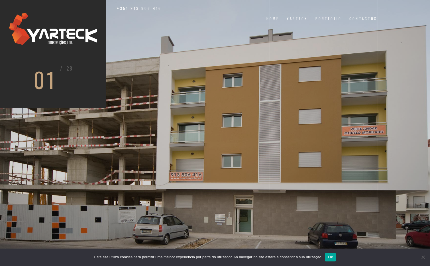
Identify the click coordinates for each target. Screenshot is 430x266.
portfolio (328, 18)
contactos (363, 18)
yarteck (297, 18)
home (272, 18)
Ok (330, 257)
